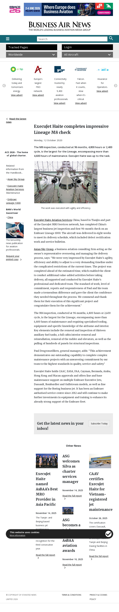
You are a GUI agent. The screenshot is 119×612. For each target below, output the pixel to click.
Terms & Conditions (71, 595)
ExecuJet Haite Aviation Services (53, 220)
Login (68, 47)
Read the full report (45, 556)
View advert (17, 95)
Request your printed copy (14, 258)
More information (17, 535)
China (10, 217)
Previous (3, 85)
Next (115, 85)
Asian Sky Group (15, 179)
